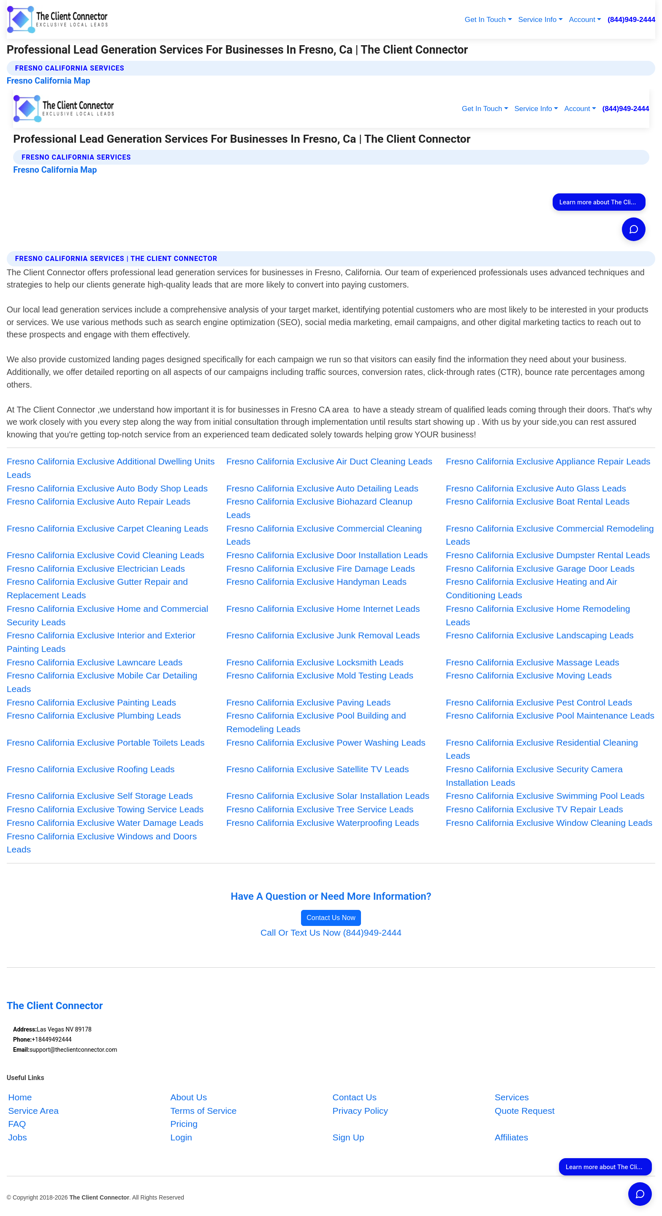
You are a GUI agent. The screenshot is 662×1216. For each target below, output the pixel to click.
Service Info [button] (537, 19)
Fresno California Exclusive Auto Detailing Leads (322, 488)
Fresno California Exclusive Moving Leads (529, 675)
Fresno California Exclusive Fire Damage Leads (320, 568)
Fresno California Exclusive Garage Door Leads (540, 568)
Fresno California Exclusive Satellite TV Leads (317, 769)
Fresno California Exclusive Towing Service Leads (105, 809)
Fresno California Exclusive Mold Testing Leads (319, 675)
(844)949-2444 (631, 19)
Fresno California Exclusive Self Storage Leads (100, 796)
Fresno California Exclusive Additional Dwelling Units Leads (111, 468)
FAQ (17, 1124)
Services (512, 1097)
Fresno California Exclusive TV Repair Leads (534, 809)
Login (181, 1137)
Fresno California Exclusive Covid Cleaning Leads (105, 555)
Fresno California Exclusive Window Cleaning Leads (549, 823)
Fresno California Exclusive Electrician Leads (96, 568)
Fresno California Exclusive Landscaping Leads (540, 635)
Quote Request (525, 1110)
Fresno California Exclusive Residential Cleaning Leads (542, 749)
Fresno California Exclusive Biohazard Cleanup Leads (319, 508)
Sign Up (348, 1137)
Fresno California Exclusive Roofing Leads (91, 769)
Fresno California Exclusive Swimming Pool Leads (545, 796)
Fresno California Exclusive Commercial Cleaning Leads (324, 535)
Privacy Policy (360, 1110)
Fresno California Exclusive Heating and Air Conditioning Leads (531, 588)
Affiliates (511, 1137)
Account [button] (582, 19)
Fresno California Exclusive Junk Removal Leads (323, 635)
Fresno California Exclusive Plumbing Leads (94, 715)
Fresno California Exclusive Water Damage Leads (105, 823)
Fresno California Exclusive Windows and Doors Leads (102, 843)
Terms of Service (203, 1110)
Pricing (184, 1124)
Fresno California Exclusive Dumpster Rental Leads (548, 555)
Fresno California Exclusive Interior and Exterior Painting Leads (101, 642)
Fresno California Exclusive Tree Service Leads (320, 809)
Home (20, 1097)
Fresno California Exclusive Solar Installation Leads (327, 796)
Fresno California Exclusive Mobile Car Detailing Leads (102, 682)
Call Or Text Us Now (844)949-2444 (331, 932)
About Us (188, 1097)
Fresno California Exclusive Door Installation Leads (327, 555)
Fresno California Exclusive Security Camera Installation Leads (534, 775)
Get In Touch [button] (485, 19)
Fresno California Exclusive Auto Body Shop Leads (107, 488)
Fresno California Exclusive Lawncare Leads (95, 662)
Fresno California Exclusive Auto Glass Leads (536, 488)
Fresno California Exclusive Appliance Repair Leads (548, 461)
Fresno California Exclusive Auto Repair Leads (98, 501)
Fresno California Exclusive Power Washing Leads (326, 742)
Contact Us (355, 1097)
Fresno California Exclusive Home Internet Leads (323, 608)
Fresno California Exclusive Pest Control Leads (539, 702)
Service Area (33, 1110)
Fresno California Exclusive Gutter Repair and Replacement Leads (97, 588)
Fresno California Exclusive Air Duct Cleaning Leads (329, 461)
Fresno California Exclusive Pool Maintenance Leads (550, 715)
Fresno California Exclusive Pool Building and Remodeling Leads (316, 722)
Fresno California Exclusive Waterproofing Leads (322, 823)
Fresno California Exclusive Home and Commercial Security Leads (107, 615)
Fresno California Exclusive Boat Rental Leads (537, 501)
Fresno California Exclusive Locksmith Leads (315, 662)
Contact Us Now (331, 917)
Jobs (17, 1137)
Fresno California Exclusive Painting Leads (91, 702)
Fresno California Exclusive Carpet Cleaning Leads (108, 528)
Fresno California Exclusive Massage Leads (532, 662)
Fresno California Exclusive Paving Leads (308, 702)
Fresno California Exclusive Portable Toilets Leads (106, 742)
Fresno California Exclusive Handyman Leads (316, 581)
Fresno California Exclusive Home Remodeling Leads (538, 615)
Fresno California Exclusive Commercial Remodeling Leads (550, 535)
